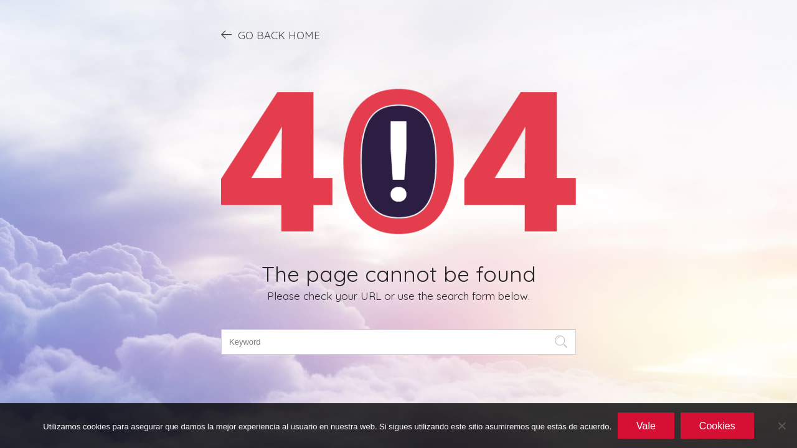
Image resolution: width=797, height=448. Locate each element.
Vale (646, 426)
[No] (781, 425)
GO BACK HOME (270, 35)
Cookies (717, 426)
